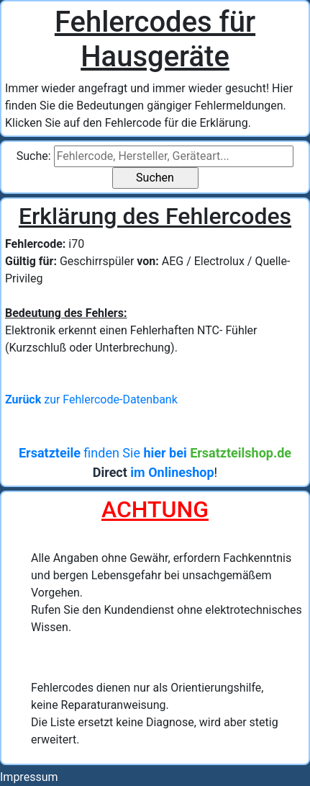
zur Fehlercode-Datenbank (91, 399)
